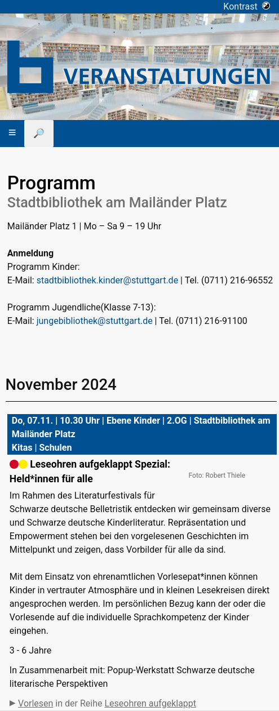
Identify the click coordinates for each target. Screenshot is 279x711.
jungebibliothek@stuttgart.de (95, 320)
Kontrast (246, 6)
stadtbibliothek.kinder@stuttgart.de (107, 280)
